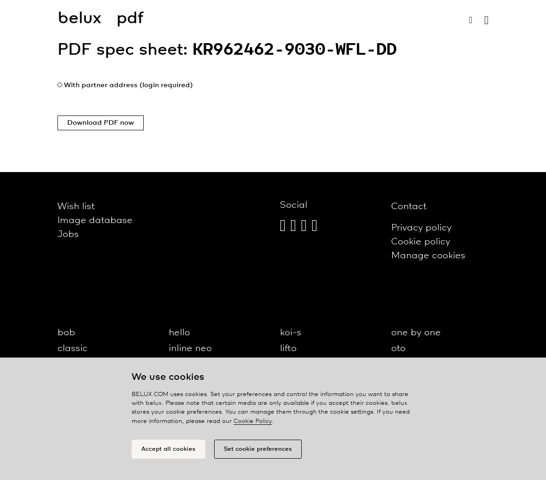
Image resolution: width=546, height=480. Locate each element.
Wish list (76, 206)
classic (72, 348)
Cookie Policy (253, 421)
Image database (95, 220)
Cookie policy (420, 241)
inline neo (190, 348)
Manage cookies (428, 255)
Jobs (68, 234)
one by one (416, 332)
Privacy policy (421, 228)
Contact (408, 206)
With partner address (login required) (128, 85)
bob (66, 332)
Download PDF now (100, 123)
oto (398, 348)
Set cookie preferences (258, 449)
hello (179, 332)
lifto (288, 348)
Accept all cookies (168, 449)
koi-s (290, 332)
